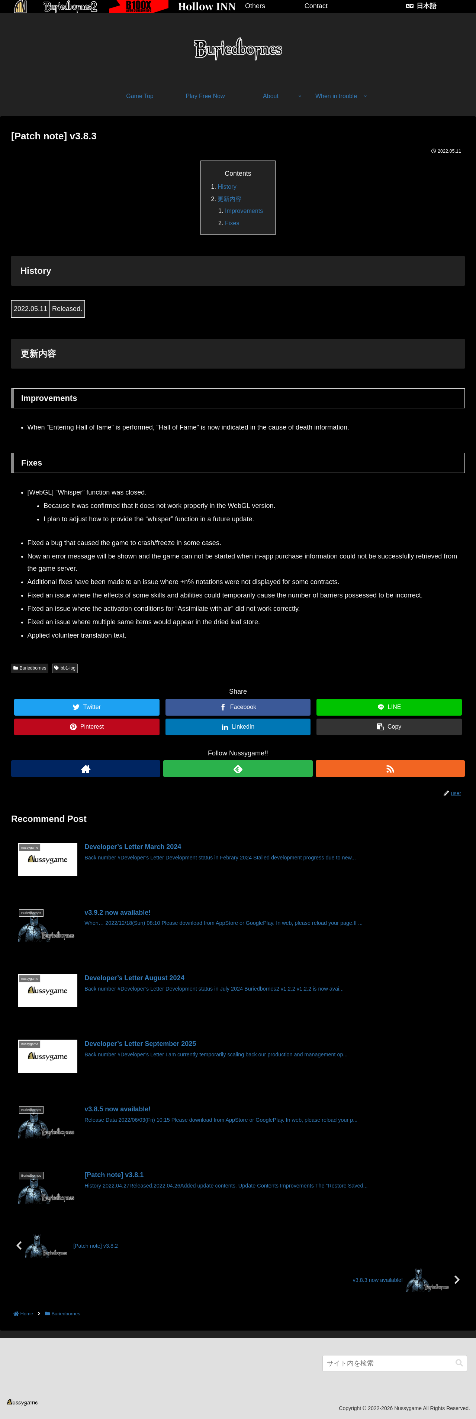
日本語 (426, 6)
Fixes (232, 223)
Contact (316, 6)
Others (255, 6)
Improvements (244, 210)
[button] (459, 1363)
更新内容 (229, 198)
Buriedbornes (29, 668)
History (227, 186)
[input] (394, 1363)
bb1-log (64, 668)
